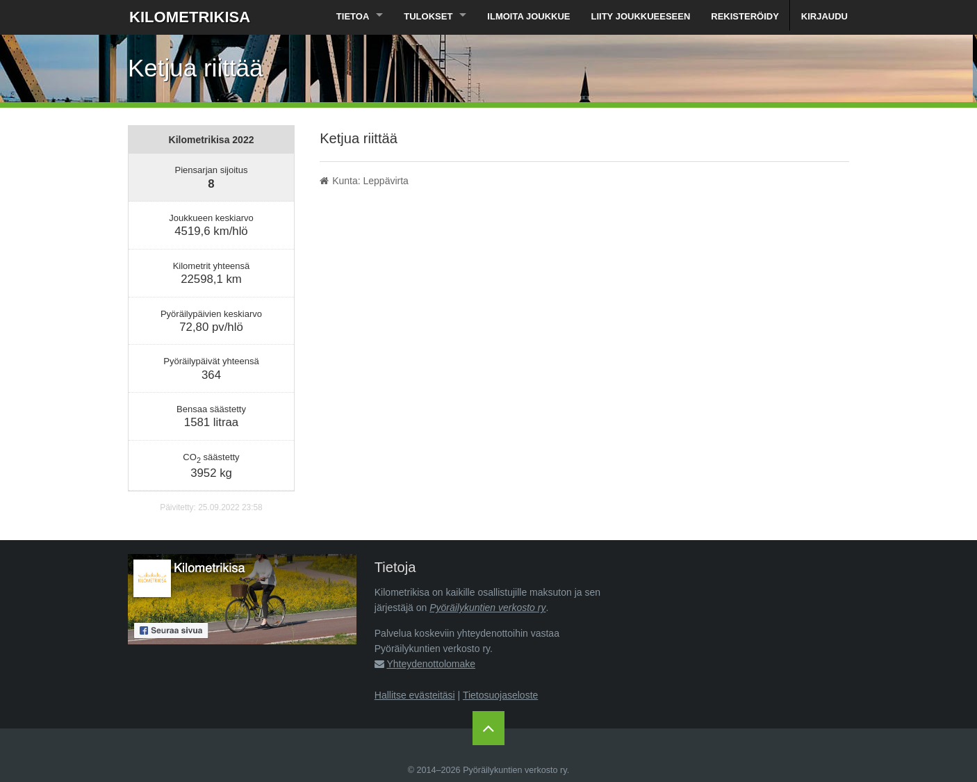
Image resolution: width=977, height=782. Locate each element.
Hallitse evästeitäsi (415, 695)
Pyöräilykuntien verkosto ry (487, 607)
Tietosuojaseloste (500, 695)
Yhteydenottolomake (430, 663)
